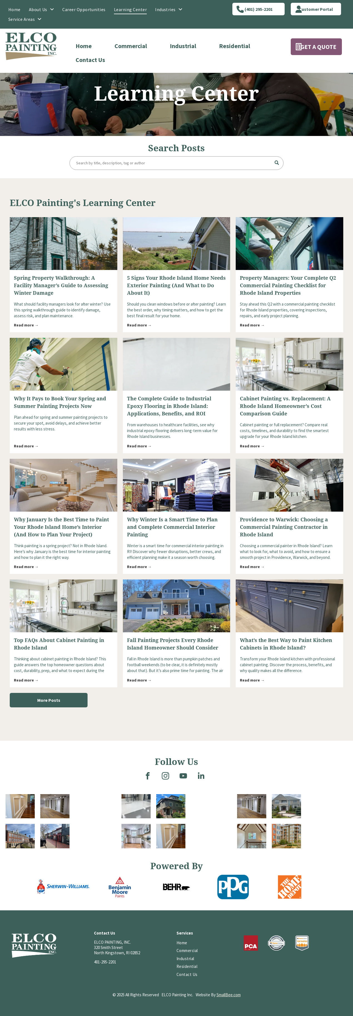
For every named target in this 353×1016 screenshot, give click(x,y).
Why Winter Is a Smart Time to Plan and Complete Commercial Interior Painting (172, 527)
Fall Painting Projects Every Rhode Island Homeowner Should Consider (172, 644)
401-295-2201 (105, 962)
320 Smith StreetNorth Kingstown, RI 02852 (117, 950)
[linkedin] (201, 776)
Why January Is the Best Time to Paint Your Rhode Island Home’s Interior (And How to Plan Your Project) (61, 527)
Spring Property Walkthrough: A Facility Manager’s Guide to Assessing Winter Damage (61, 285)
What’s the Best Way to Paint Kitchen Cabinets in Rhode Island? (286, 644)
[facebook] (147, 776)
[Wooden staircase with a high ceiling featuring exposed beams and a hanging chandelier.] (251, 836)
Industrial (183, 46)
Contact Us (90, 60)
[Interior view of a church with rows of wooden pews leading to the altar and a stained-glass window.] (327, 819)
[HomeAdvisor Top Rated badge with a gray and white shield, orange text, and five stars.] (302, 943)
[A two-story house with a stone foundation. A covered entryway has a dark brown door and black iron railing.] (211, 819)
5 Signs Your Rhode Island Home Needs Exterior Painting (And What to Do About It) (176, 285)
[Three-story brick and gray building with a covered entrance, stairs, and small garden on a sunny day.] (170, 806)
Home (84, 46)
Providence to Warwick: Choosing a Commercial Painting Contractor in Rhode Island (284, 527)
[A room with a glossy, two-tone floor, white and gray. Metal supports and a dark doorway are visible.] (136, 806)
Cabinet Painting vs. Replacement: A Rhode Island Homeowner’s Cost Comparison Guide (285, 406)
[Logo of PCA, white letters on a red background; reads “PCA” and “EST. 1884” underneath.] (250, 943)
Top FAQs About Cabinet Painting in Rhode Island (59, 644)
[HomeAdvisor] (276, 943)
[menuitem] (14, 9)
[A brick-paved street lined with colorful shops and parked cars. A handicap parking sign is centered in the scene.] (54, 836)
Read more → (26, 325)
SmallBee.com (229, 994)
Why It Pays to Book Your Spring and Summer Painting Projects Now (60, 402)
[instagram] (165, 776)
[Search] (176, 163)
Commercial (131, 46)
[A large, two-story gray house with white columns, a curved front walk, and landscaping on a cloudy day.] (286, 806)
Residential (234, 46)
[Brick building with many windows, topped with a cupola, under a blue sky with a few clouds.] (20, 836)
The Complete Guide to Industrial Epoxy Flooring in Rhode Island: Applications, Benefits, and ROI (169, 406)
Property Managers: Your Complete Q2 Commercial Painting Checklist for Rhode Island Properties (288, 285)
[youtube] (183, 776)
